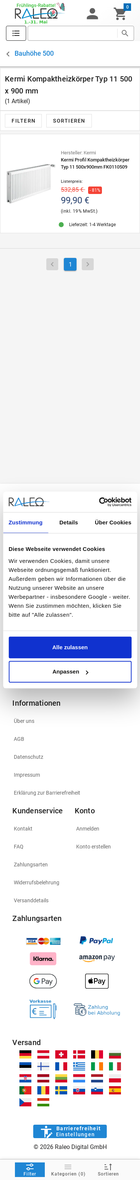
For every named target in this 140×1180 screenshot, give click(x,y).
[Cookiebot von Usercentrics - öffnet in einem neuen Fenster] (99, 502)
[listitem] (70, 721)
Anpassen (70, 671)
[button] (92, 14)
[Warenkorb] (120, 14)
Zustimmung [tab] (26, 522)
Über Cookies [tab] (113, 522)
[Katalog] (16, 33)
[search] (72, 33)
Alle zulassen (70, 647)
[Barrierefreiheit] (70, 1131)
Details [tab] (68, 522)
